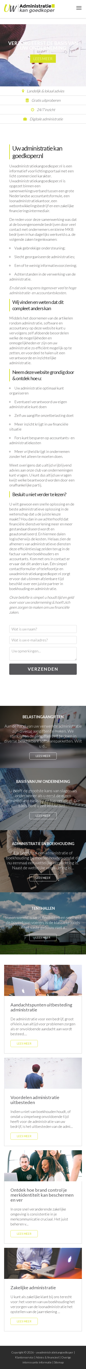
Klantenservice (24, 1357)
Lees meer (43, 58)
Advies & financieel (47, 1357)
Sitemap (59, 1362)
